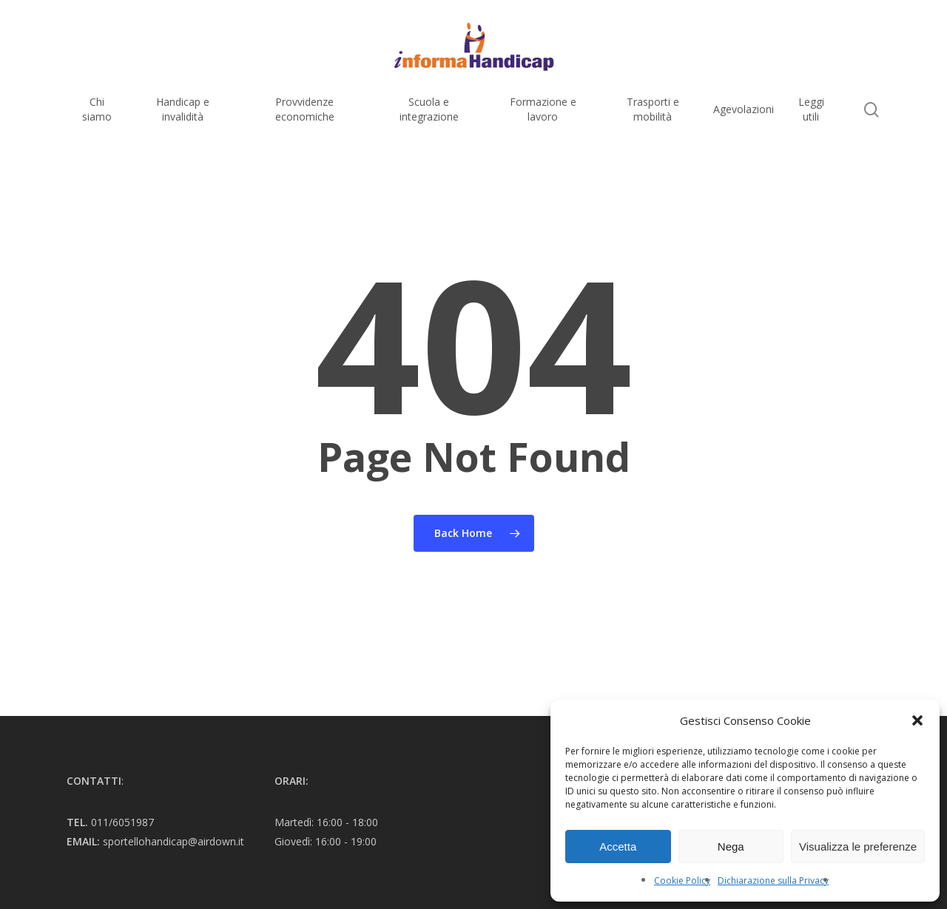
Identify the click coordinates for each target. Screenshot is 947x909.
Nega (731, 846)
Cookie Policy (682, 880)
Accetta (617, 846)
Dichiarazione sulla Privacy (773, 880)
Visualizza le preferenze (858, 846)
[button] (917, 720)
